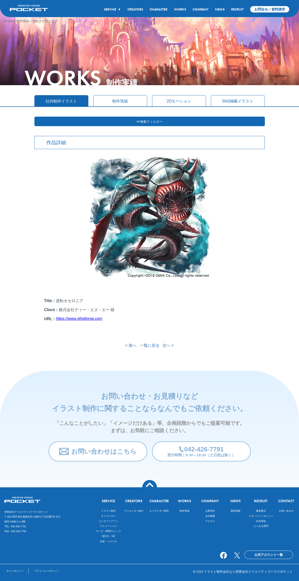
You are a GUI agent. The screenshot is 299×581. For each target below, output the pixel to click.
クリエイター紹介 (134, 511)
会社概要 (210, 516)
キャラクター (108, 516)
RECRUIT (237, 9)
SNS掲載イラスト (238, 101)
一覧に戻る (149, 345)
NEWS (220, 9)
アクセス (210, 521)
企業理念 (210, 511)
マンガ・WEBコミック (108, 531)
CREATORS (135, 9)
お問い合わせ (286, 511)
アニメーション (108, 526)
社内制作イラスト (61, 101)
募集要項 (261, 511)
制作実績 (120, 101)
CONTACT (286, 501)
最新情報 (235, 511)
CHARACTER (158, 9)
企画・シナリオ (108, 541)
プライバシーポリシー (46, 570)
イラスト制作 (108, 511)
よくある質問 (261, 526)
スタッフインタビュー (261, 516)
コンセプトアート (108, 521)
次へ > (168, 345)
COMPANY (200, 9)
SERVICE (112, 9)
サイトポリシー (14, 570)
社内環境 (261, 521)
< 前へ (130, 345)
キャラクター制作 (159, 511)
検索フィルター (150, 121)
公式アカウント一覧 (268, 555)
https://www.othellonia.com (79, 318)
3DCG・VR (108, 536)
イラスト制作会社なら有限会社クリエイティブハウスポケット (248, 572)
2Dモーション (179, 101)
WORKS (180, 9)
